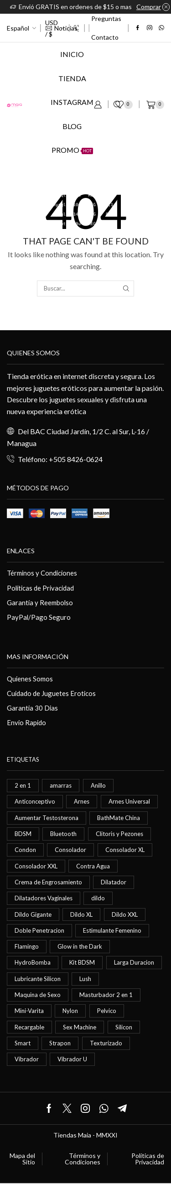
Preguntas (106, 18)
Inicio (72, 54)
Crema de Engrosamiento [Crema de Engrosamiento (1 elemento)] (48, 882)
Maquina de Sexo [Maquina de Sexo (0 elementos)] (38, 994)
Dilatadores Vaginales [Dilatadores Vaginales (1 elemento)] (44, 898)
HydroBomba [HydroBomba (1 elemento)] (33, 962)
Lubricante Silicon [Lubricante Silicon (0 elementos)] (38, 978)
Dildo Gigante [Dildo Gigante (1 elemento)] (33, 914)
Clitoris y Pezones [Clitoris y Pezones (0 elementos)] (119, 833)
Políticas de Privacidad (40, 588)
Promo (72, 149)
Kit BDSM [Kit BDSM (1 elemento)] (82, 962)
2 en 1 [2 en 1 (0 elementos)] (23, 785)
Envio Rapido (26, 722)
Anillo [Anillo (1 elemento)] (98, 785)
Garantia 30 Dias (32, 708)
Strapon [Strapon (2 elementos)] (60, 1043)
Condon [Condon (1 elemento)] (25, 849)
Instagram (72, 102)
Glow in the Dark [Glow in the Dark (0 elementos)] (79, 946)
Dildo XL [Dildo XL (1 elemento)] (81, 914)
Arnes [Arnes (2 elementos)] (81, 801)
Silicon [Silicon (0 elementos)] (123, 1027)
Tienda (72, 78)
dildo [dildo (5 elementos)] (98, 898)
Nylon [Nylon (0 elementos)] (70, 1010)
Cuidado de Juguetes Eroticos (51, 693)
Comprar (148, 6)
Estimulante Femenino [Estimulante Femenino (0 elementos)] (112, 930)
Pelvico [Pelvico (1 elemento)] (106, 1010)
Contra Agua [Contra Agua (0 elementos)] (93, 866)
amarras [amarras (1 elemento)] (61, 785)
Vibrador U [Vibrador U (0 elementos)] (72, 1059)
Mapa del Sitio (22, 1159)
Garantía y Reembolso (40, 602)
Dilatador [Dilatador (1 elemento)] (113, 882)
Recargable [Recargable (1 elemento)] (29, 1027)
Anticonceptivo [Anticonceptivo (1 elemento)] (35, 801)
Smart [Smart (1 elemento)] (23, 1043)
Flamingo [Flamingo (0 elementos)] (27, 946)
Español (18, 28)
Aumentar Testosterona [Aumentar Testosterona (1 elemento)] (46, 817)
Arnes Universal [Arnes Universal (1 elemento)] (129, 801)
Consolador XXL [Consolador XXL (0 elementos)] (36, 866)
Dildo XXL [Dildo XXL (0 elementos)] (125, 914)
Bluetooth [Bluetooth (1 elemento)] (63, 833)
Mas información (37, 656)
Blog (72, 126)
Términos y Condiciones (42, 573)
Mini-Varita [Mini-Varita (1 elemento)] (29, 1010)
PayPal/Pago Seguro (39, 617)
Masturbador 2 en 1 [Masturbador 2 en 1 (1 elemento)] (106, 994)
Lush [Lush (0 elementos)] (85, 978)
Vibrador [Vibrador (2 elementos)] (27, 1059)
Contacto (105, 37)
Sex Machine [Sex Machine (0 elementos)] (79, 1027)
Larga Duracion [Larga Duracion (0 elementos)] (134, 962)
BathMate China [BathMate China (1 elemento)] (118, 817)
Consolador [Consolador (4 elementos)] (70, 849)
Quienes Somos (30, 679)
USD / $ (51, 28)
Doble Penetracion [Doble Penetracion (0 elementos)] (39, 930)
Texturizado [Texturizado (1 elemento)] (106, 1043)
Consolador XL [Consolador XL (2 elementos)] (125, 849)
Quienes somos (33, 353)
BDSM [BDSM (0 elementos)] (23, 833)
